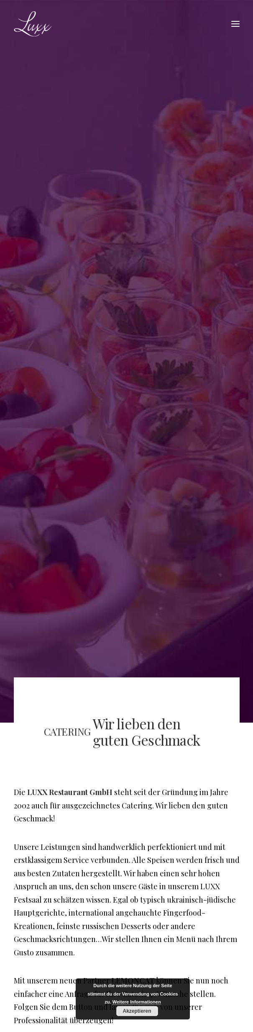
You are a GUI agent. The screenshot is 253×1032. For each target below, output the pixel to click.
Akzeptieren (137, 1011)
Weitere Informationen (136, 1001)
